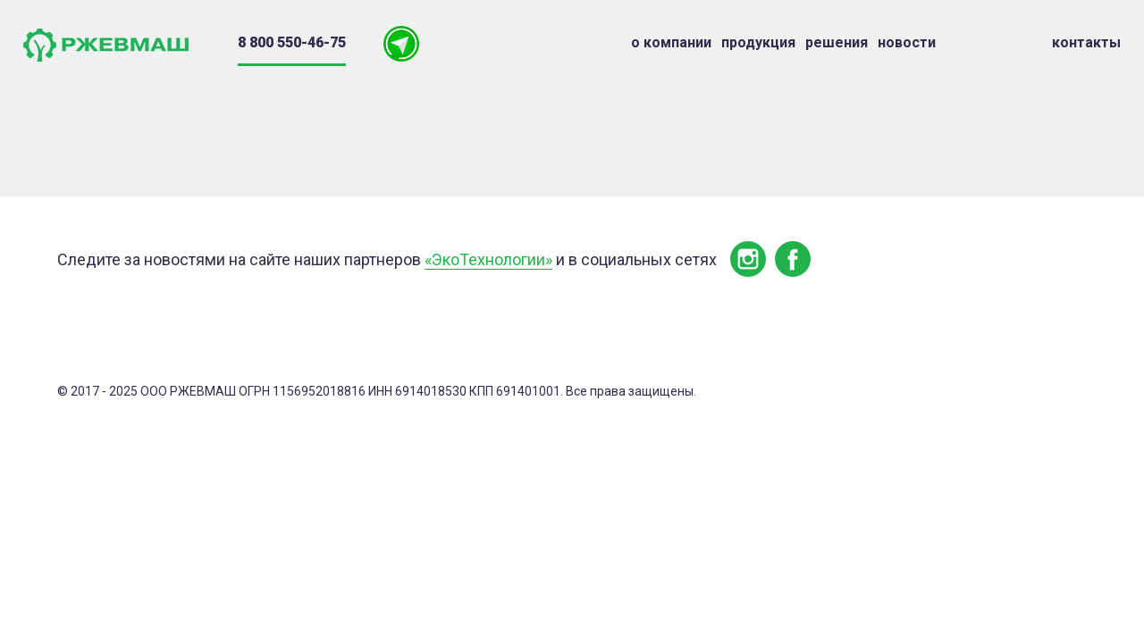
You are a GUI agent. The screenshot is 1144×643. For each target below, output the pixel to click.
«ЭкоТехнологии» (488, 259)
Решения (836, 42)
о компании (671, 42)
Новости (907, 42)
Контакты (1086, 42)
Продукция (758, 42)
